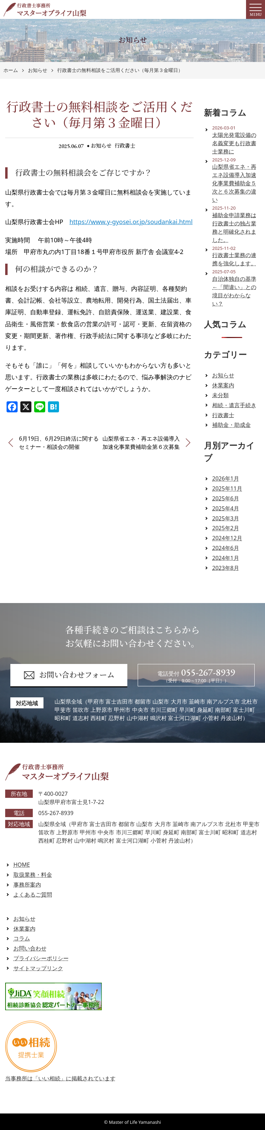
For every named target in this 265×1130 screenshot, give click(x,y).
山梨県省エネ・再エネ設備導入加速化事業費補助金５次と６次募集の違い (234, 183)
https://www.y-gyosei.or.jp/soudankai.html (131, 222)
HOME (21, 864)
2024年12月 (227, 538)
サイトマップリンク (38, 968)
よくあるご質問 (32, 894)
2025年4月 (225, 508)
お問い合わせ (30, 948)
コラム (21, 938)
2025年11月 (227, 488)
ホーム (10, 70)
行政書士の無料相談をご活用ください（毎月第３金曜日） (120, 70)
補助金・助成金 (231, 425)
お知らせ (37, 70)
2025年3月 (225, 518)
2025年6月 (225, 498)
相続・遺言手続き (234, 405)
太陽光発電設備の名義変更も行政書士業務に (234, 143)
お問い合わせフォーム (69, 675)
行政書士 (125, 145)
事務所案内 (27, 884)
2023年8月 (225, 568)
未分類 (220, 395)
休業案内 (223, 385)
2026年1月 (225, 478)
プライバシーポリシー (41, 958)
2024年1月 (225, 558)
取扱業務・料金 (32, 874)
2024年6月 (225, 548)
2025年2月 (225, 528)
